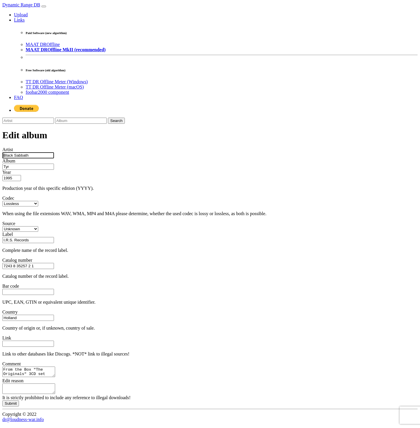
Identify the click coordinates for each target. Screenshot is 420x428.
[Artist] (28, 121)
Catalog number (17, 260)
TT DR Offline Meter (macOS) (55, 86)
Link (6, 337)
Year (6, 172)
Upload (21, 14)
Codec (8, 198)
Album (8, 160)
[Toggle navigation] (43, 6)
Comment (11, 363)
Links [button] (19, 19)
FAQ (18, 97)
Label (7, 234)
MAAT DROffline (43, 44)
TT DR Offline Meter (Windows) (57, 81)
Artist (7, 149)
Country (10, 311)
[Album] (81, 121)
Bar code (10, 286)
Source (8, 223)
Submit (11, 407)
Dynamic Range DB (21, 4)
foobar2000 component (47, 92)
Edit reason (12, 382)
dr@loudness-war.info (23, 422)
